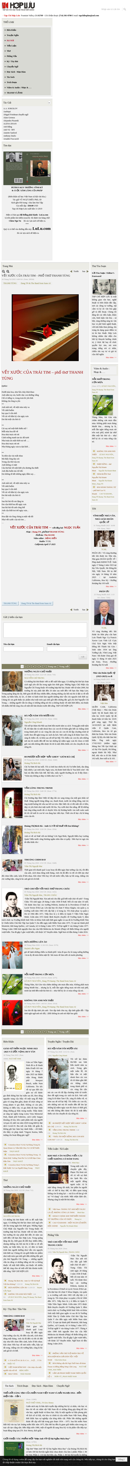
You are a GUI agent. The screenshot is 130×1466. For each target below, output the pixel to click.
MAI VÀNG (13, 1374)
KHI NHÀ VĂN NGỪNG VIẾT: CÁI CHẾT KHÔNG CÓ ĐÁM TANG (65, 1157)
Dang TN (100, 484)
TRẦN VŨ (58, 1376)
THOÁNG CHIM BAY (35, 859)
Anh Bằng (7, 127)
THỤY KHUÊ (14, 1151)
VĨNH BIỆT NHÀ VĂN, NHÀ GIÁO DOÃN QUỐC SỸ (104, 518)
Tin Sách (9, 1386)
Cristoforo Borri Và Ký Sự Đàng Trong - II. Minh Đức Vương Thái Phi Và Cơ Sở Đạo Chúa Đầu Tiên (22, 1158)
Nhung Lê (77, 1219)
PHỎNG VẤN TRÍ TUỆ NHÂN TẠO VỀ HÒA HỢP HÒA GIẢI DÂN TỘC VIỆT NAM (66, 1356)
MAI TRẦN (57, 1370)
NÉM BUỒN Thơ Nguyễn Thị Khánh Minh (101, 477)
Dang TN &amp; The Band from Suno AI (59, 981)
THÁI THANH (25, 1374)
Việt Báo (104, 703)
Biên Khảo (8, 1041)
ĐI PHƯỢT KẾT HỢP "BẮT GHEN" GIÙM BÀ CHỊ (49, 756)
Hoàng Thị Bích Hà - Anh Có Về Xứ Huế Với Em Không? (51, 826)
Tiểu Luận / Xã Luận (58, 1149)
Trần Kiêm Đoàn (60, 1360)
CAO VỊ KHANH (106, 494)
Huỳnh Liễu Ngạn (32, 948)
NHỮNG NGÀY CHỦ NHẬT (38, 671)
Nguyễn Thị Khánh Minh (69, 1226)
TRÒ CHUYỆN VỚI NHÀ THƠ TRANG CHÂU (47, 888)
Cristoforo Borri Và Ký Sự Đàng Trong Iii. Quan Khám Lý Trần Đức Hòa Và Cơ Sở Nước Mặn (21, 1148)
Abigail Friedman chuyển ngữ (15, 114)
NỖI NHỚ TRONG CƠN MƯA (39, 974)
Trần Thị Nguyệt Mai (33, 866)
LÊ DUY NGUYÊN (32, 981)
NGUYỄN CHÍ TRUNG (34, 678)
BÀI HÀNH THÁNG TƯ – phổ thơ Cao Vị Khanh (104, 490)
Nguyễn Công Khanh (33, 722)
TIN (94, 509)
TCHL (104, 549)
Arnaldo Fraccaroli (11, 139)
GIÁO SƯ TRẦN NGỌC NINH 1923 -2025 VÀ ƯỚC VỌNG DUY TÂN (20, 1050)
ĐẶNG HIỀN (23, 1370)
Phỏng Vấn (53, 1235)
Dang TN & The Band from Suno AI (36, 283)
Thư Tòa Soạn (99, 266)
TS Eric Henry (48, 1403)
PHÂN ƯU (104, 591)
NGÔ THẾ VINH (15, 1059)
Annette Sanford (10, 133)
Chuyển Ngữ (63, 1386)
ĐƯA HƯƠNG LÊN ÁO (35, 942)
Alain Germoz (9, 117)
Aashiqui (7, 111)
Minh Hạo (75, 1163)
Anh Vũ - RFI (9, 130)
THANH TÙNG (10, 283)
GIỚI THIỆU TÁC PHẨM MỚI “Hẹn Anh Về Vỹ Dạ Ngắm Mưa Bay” (36, 1438)
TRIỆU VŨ (11, 1364)
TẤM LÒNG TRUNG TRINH (38, 788)
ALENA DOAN (10, 124)
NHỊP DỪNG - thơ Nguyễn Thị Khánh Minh (102, 467)
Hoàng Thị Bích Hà (32, 763)
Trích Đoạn (22, 1386)
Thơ (5, 1180)
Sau (83, 271)
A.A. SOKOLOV (10, 108)
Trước (76, 271)
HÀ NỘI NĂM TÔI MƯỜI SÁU (39, 715)
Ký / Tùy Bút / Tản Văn (14, 1309)
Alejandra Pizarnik (11, 120)
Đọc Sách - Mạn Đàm (42, 1386)
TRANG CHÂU (50, 895)
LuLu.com (43, 215)
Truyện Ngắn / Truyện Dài (61, 1041)
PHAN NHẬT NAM (70, 1376)
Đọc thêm (82, 709)
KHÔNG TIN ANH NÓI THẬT (39, 1000)
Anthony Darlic (9, 136)
